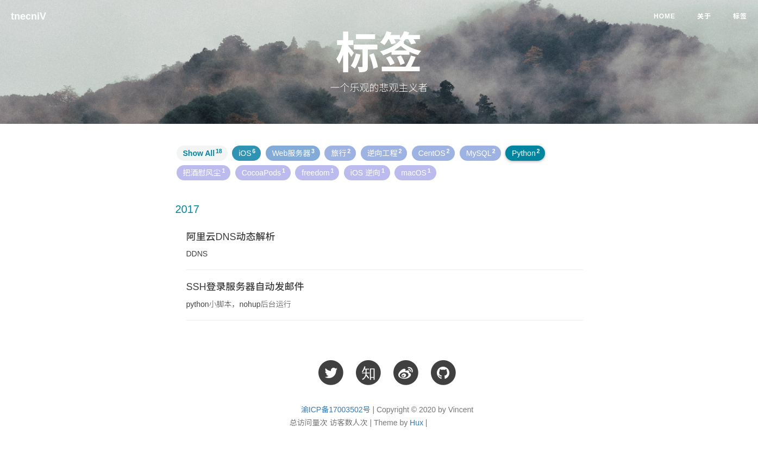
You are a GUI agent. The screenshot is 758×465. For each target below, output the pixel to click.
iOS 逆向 (367, 172)
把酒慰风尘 (204, 172)
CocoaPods (263, 172)
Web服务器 (293, 153)
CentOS (434, 153)
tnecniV (28, 16)
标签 (740, 16)
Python (526, 153)
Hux (416, 422)
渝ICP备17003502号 (336, 409)
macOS (415, 172)
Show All (202, 153)
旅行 (340, 153)
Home (664, 16)
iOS (247, 153)
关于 (704, 16)
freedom (318, 172)
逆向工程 (384, 153)
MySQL (481, 153)
